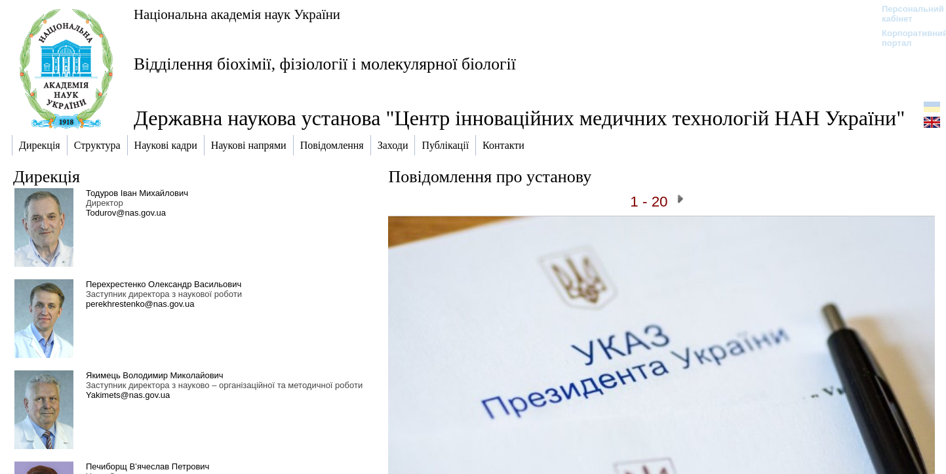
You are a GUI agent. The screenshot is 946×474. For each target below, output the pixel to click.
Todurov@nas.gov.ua (126, 213)
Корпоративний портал (906, 38)
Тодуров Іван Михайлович (137, 193)
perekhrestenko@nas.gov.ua (140, 304)
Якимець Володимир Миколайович (155, 375)
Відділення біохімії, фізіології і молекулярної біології (325, 63)
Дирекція (46, 176)
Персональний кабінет (906, 14)
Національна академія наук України (237, 14)
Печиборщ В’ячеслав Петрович (147, 466)
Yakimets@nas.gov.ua (128, 395)
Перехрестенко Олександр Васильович (163, 284)
